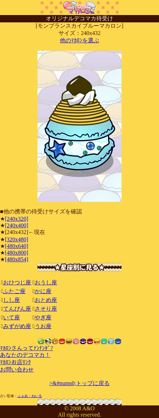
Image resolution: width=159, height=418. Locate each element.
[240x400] (16, 225)
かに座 (43, 291)
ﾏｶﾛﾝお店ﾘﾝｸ (15, 362)
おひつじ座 (17, 282)
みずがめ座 (17, 326)
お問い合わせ (17, 370)
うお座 (43, 326)
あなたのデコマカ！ (25, 355)
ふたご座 (14, 291)
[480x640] (16, 246)
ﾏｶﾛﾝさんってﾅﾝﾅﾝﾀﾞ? (26, 348)
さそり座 (46, 309)
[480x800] (16, 253)
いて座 (11, 317)
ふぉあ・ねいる (30, 396)
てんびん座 (17, 309)
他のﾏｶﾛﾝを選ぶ (79, 40)
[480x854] (16, 259)
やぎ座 (43, 317)
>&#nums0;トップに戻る (79, 383)
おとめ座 (46, 300)
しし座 (11, 300)
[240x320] (16, 219)
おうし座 (46, 282)
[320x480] (16, 239)
